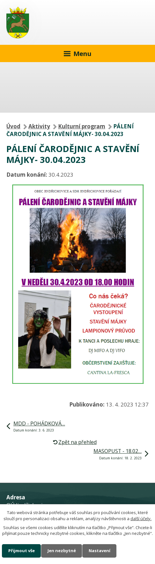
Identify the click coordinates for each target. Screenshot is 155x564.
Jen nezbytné (62, 550)
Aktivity (39, 126)
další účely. (140, 518)
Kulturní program (81, 126)
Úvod (13, 126)
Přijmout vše (21, 550)
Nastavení (99, 550)
